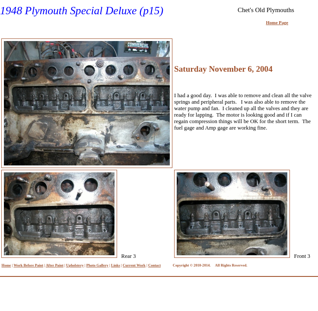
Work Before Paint (28, 265)
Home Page (277, 22)
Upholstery (74, 265)
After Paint (55, 265)
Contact (154, 265)
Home (6, 265)
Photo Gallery (97, 265)
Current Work (134, 265)
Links (115, 265)
